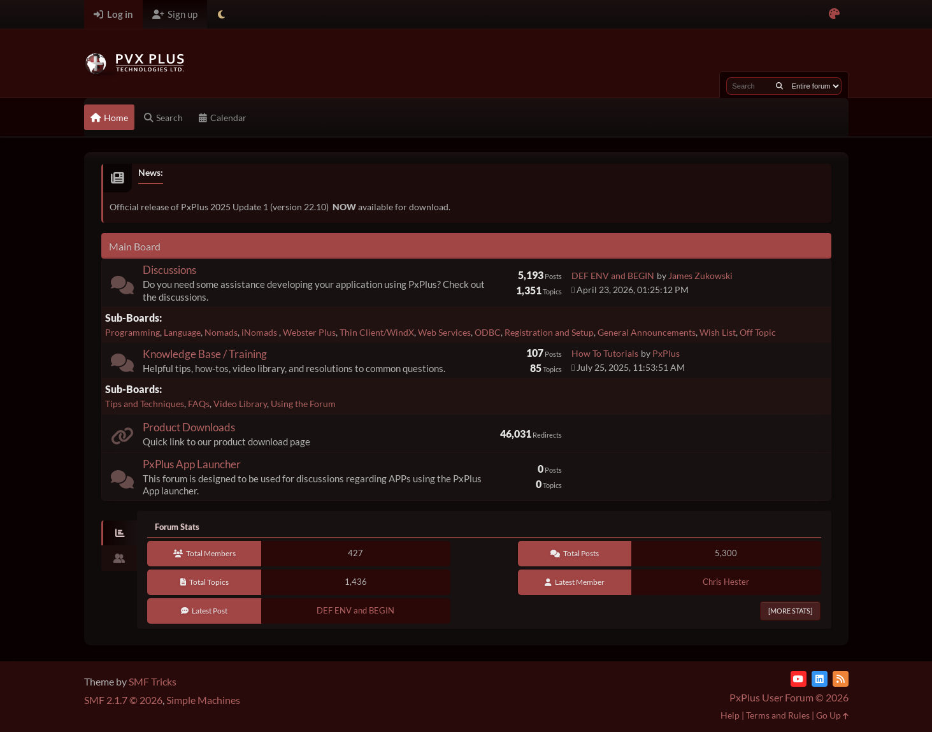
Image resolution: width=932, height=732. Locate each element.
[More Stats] (790, 610)
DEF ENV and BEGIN (612, 275)
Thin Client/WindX (377, 332)
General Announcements (647, 332)
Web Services (444, 332)
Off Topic (758, 332)
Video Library (240, 403)
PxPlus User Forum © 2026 (789, 697)
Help (730, 715)
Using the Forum (303, 403)
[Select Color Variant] (834, 14)
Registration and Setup (549, 332)
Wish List (717, 332)
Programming (132, 332)
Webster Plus (309, 332)
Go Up (832, 715)
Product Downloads (189, 427)
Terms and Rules (778, 715)
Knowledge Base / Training (205, 354)
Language (182, 332)
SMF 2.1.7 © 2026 (123, 700)
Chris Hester (726, 582)
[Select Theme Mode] (221, 14)
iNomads (260, 332)
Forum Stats (177, 527)
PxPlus (666, 353)
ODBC (488, 332)
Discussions (169, 269)
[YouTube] (799, 679)
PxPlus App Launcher (192, 464)
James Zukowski (700, 275)
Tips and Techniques (144, 403)
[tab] (119, 533)
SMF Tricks (152, 681)
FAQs (199, 403)
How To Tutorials (604, 353)
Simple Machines (203, 700)
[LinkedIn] (820, 679)
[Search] (779, 86)
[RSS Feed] (841, 679)
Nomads (221, 332)
